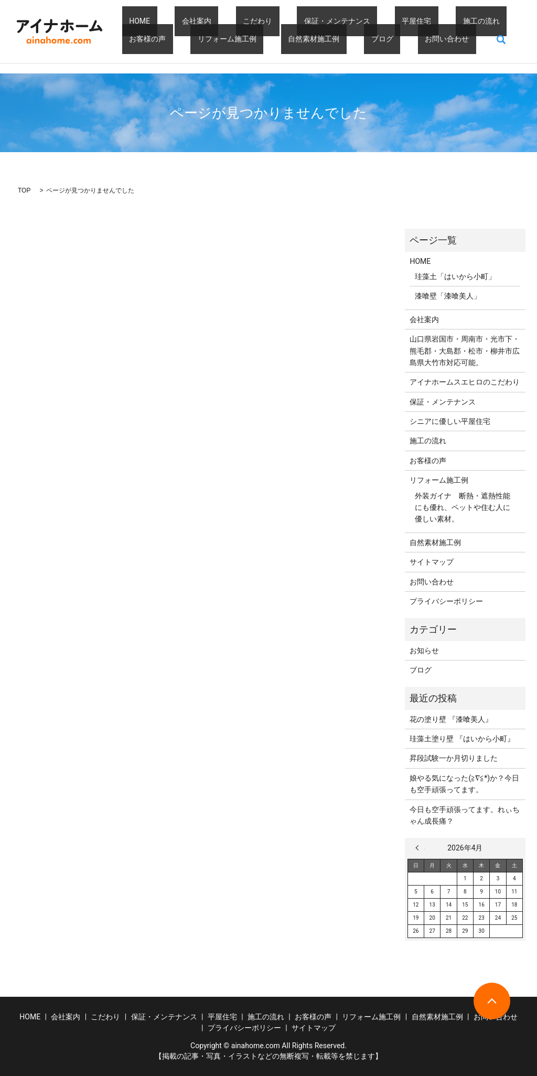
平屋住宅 (353, 21)
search (376, 39)
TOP (24, 190)
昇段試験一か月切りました (454, 758)
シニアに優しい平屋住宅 (450, 421)
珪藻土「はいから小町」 (455, 276)
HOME (132, 21)
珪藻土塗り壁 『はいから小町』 (462, 738)
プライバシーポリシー (446, 601)
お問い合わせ (329, 39)
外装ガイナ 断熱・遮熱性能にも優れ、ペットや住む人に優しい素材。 (462, 508)
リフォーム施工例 (151, 39)
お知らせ (424, 650)
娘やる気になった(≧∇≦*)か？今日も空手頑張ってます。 (464, 784)
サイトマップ (432, 562)
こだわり (222, 21)
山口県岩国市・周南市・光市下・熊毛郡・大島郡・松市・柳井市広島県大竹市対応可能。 (465, 351)
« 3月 (420, 848)
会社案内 (175, 21)
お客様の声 (457, 21)
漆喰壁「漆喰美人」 (448, 296)
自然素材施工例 (224, 39)
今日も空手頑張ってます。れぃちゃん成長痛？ (465, 815)
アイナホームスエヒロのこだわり (465, 382)
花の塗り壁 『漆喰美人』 (451, 719)
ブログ (278, 39)
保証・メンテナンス (287, 21)
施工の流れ (403, 21)
